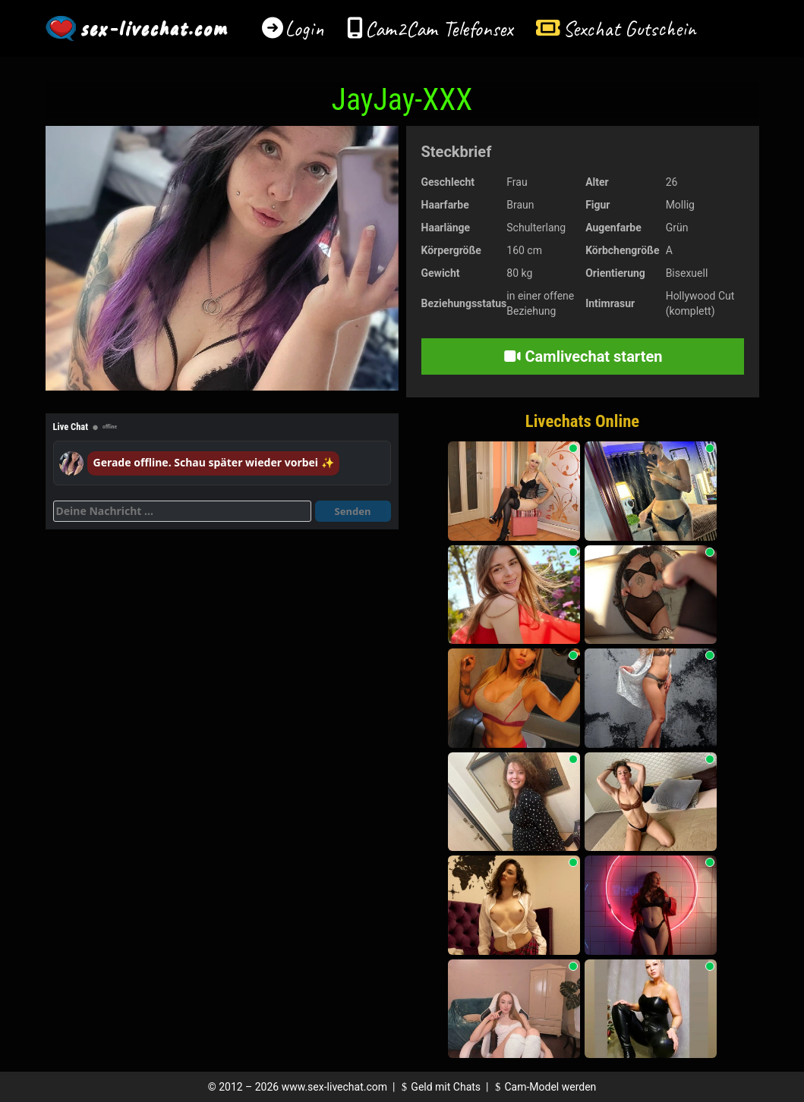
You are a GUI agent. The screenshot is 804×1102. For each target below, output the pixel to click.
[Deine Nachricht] (182, 511)
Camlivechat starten (583, 356)
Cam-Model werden (543, 1087)
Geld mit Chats (439, 1087)
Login (304, 28)
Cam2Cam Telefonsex (439, 28)
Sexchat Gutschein (629, 28)
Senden (353, 511)
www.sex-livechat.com (334, 1087)
